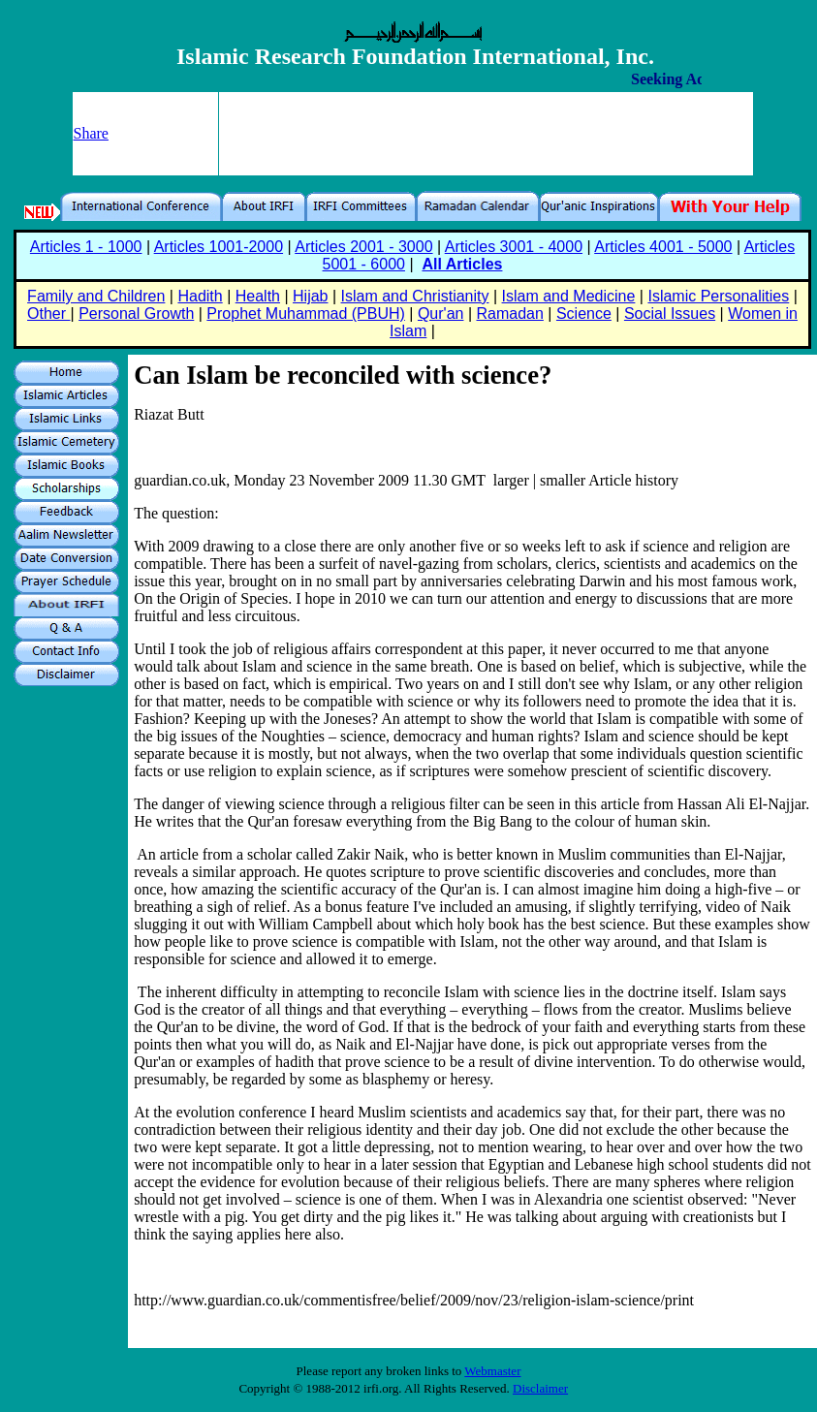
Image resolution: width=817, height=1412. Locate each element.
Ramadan (510, 313)
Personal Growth (136, 313)
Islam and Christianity (415, 296)
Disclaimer (540, 1388)
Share (91, 133)
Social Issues (669, 313)
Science (584, 313)
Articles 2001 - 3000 (363, 246)
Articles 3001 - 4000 (513, 246)
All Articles (462, 264)
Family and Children (96, 296)
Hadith (199, 296)
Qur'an (441, 313)
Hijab (310, 296)
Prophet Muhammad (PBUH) (305, 313)
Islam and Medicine (569, 296)
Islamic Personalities (718, 296)
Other (48, 313)
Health (258, 296)
